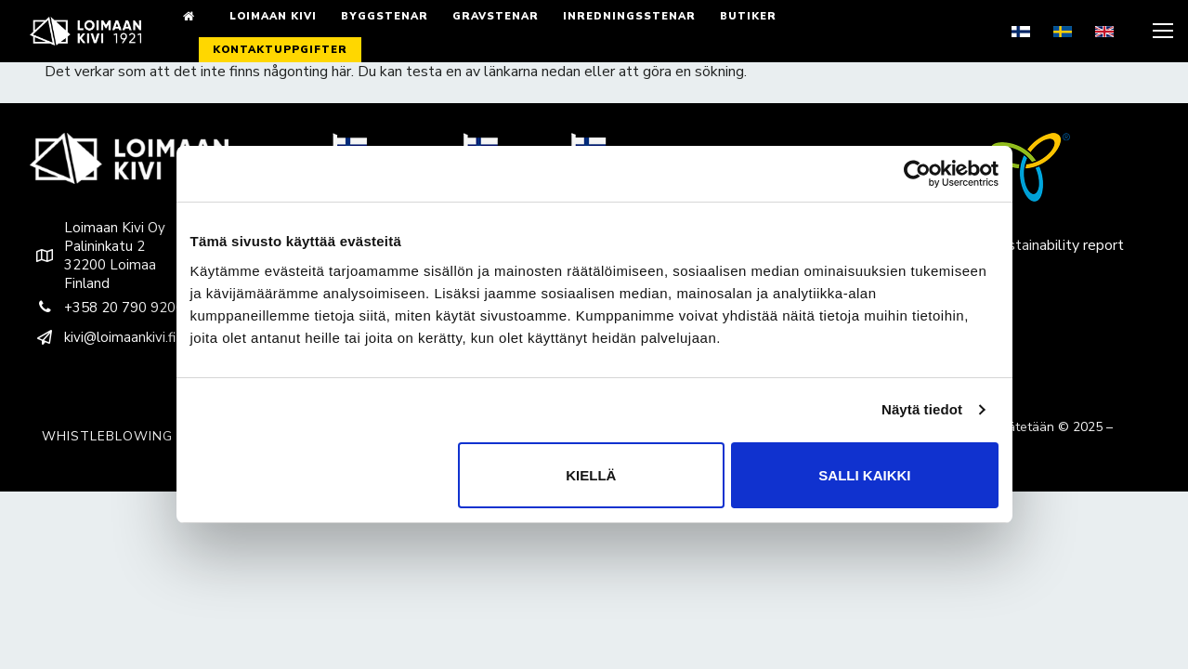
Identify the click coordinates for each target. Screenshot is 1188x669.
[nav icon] (1161, 31)
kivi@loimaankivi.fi (103, 337)
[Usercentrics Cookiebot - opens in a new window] (917, 174)
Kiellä (591, 475)
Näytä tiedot (921, 409)
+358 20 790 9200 (107, 307)
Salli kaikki (864, 475)
